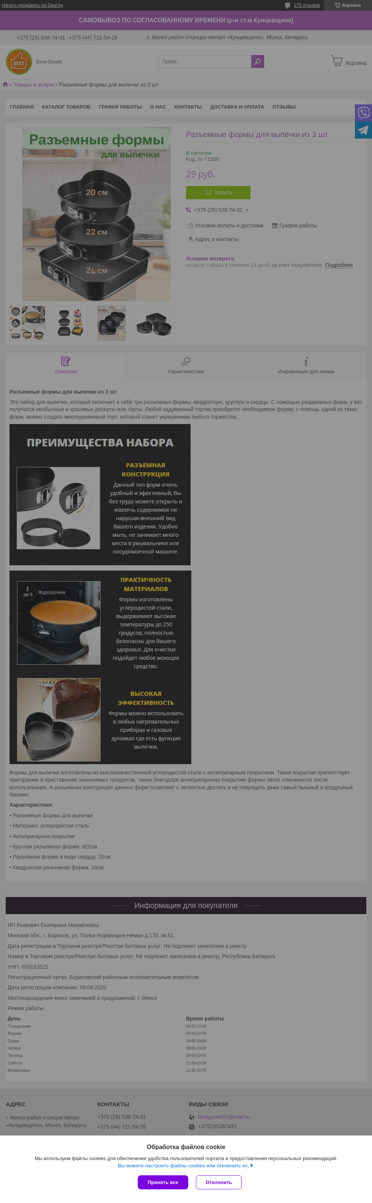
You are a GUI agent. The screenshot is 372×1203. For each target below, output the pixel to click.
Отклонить (219, 1182)
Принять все (163, 1182)
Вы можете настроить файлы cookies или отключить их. (183, 1165)
